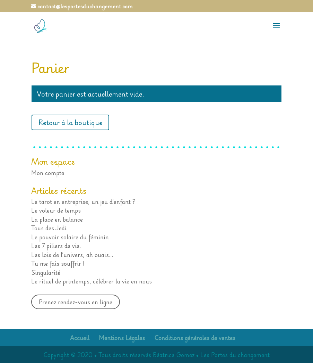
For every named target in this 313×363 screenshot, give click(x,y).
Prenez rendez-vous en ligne (75, 301)
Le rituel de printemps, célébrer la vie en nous (91, 281)
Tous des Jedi (49, 227)
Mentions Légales (122, 337)
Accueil (79, 337)
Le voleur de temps (56, 210)
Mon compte (47, 172)
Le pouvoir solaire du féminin (70, 236)
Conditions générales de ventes (194, 337)
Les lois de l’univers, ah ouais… (72, 254)
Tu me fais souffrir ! (58, 263)
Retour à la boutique (70, 122)
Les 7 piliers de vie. (56, 245)
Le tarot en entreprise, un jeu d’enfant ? (83, 201)
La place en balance (57, 219)
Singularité (45, 272)
